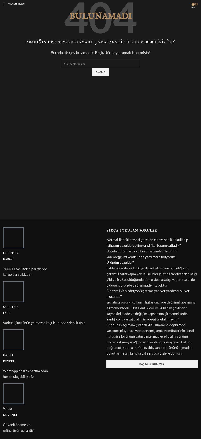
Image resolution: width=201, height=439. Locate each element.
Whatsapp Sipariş (16, 3)
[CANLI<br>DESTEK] (13, 339)
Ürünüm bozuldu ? (120, 262)
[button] (152, 242)
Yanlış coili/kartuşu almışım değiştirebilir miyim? (142, 319)
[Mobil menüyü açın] (3, 4)
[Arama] (100, 64)
